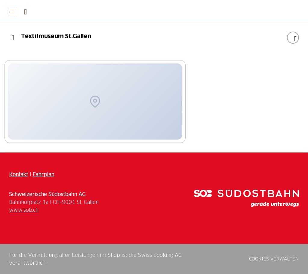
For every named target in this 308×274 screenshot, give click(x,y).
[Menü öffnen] (13, 12)
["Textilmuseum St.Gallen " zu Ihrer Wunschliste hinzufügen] (293, 38)
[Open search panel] (27, 12)
